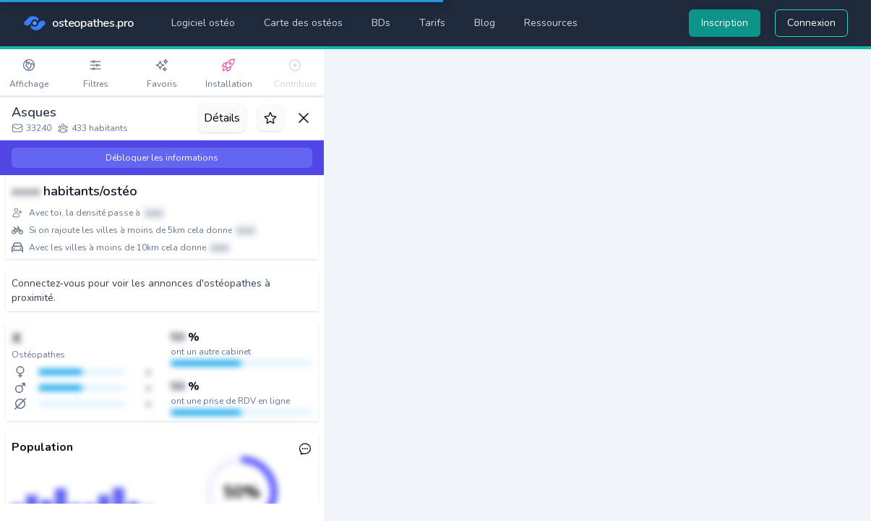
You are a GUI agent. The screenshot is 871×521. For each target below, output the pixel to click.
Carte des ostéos (303, 23)
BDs (381, 23)
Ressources (551, 23)
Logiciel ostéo (203, 23)
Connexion (811, 23)
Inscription (724, 23)
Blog (484, 23)
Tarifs (432, 23)
